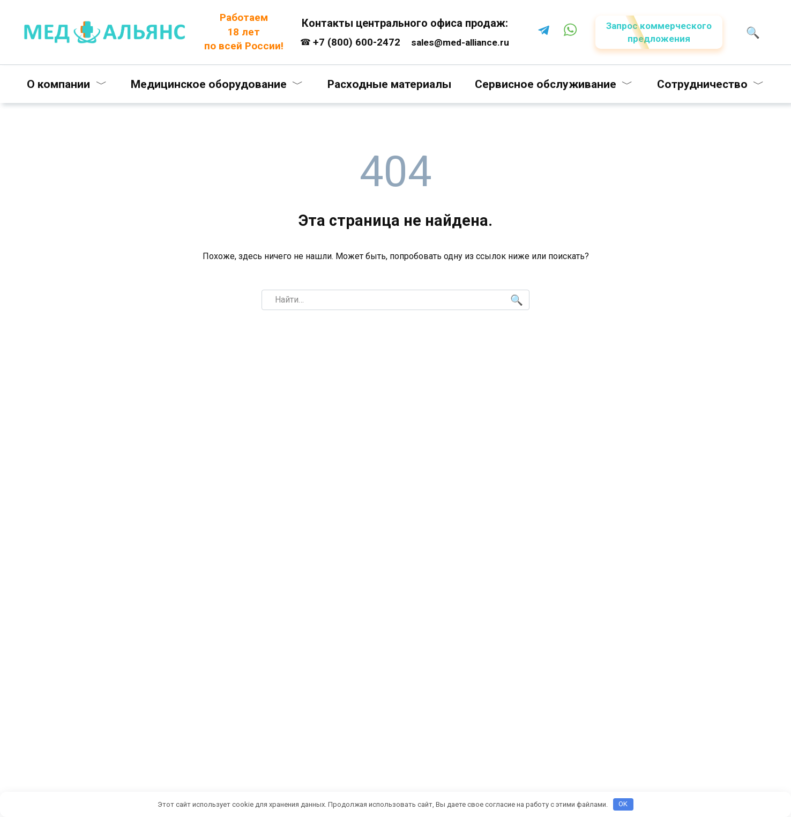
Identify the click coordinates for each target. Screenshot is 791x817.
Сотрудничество (702, 84)
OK (623, 804)
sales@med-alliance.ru (460, 42)
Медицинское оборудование (209, 84)
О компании (58, 84)
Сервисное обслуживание (545, 84)
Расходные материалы (389, 84)
